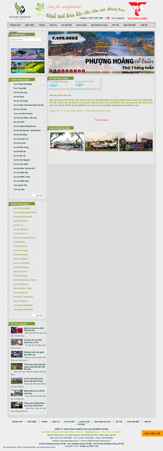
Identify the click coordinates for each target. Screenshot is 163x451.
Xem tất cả (39, 195)
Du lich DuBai (19, 242)
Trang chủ (15, 25)
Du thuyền (67, 25)
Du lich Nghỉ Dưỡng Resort (25, 126)
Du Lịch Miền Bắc (21, 173)
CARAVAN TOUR (21, 221)
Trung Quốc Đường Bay (23, 309)
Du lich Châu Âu (20, 234)
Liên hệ (144, 25)
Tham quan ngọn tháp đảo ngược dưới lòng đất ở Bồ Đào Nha (35, 366)
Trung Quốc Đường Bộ (23, 305)
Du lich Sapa (19, 97)
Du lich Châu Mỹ (20, 293)
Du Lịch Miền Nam (21, 181)
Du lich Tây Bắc (20, 109)
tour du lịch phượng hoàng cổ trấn (108, 444)
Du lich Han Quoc (21, 250)
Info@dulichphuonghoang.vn (99, 441)
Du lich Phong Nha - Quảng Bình (27, 130)
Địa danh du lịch (99, 25)
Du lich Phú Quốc (21, 164)
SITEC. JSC (93, 446)
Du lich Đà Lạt (19, 156)
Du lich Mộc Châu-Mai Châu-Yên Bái (29, 105)
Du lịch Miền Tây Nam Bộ (24, 168)
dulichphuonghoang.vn (69, 441)
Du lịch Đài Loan (20, 246)
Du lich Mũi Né (20, 152)
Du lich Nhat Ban (21, 255)
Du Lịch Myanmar (21, 229)
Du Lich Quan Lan (21, 139)
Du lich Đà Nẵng (20, 135)
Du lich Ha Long (20, 92)
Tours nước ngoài (73, 111)
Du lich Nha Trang (21, 147)
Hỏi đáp (13, 32)
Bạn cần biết (130, 25)
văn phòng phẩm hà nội (46, 447)
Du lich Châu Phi (21, 301)
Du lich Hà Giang (21, 101)
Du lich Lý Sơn (20, 143)
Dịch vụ (53, 25)
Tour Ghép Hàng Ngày (23, 84)
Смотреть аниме (155, 2)
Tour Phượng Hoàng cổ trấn (25, 212)
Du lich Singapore (21, 259)
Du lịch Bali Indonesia (23, 217)
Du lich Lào (18, 225)
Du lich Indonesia (21, 284)
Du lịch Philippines (21, 267)
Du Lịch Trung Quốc (22, 208)
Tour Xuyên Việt (20, 185)
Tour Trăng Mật (20, 88)
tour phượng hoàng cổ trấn (79, 444)
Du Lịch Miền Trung (22, 177)
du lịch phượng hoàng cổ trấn (52, 444)
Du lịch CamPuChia (22, 263)
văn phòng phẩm (9, 447)
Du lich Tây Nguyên (22, 160)
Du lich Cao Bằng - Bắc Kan (25, 118)
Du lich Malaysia (20, 276)
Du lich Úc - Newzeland (23, 297)
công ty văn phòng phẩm (26, 447)
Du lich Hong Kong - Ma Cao (25, 280)
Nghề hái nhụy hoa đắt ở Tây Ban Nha (34, 329)
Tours (42, 25)
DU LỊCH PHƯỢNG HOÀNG (96, 429)
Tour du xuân (19, 189)
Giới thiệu (29, 25)
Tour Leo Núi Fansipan (23, 114)
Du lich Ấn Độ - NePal (22, 288)
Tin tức (115, 25)
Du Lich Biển (19, 122)
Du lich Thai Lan (20, 272)
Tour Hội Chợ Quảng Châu (24, 238)
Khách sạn (81, 25)
